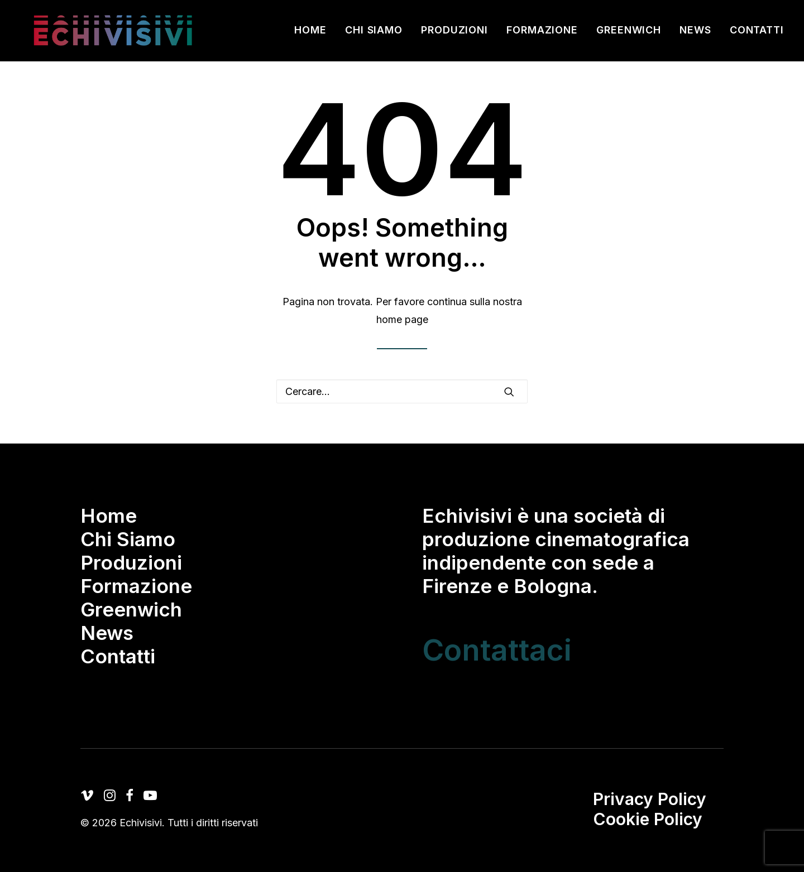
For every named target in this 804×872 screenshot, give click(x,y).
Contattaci (497, 650)
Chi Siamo (374, 33)
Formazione (542, 33)
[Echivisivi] (114, 33)
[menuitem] (314, 33)
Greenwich (628, 33)
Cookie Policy (647, 819)
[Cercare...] (402, 391)
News (695, 33)
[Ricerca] (402, 391)
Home (310, 33)
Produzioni (454, 33)
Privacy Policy (649, 799)
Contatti (757, 33)
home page (402, 319)
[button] (509, 392)
